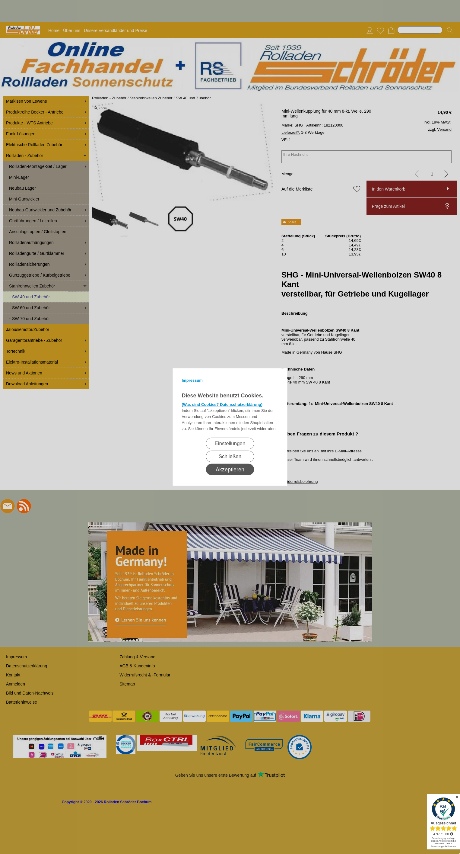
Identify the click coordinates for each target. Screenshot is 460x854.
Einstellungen (229, 443)
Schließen (230, 456)
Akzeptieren (230, 470)
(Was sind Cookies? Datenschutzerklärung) (222, 404)
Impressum (192, 380)
